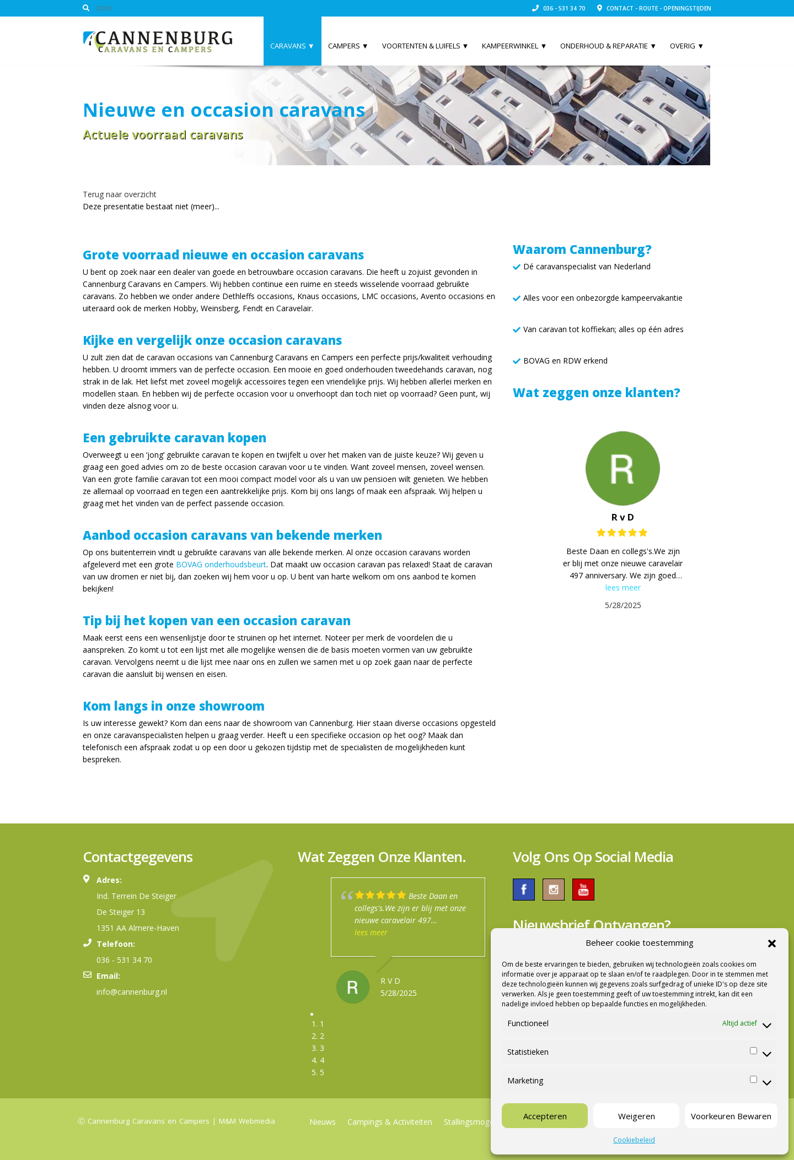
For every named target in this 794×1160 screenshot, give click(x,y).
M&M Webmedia (247, 1121)
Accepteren (545, 1115)
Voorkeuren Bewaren (731, 1115)
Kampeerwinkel (514, 46)
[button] (771, 942)
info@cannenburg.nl (131, 991)
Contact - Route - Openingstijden (654, 8)
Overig (687, 46)
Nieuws (322, 1121)
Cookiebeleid (634, 1140)
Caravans (292, 46)
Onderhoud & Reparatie (608, 46)
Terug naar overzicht (120, 194)
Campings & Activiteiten (389, 1121)
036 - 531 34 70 (558, 8)
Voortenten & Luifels (425, 46)
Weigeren (636, 1115)
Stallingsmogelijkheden (484, 1121)
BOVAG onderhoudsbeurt (221, 564)
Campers (348, 46)
